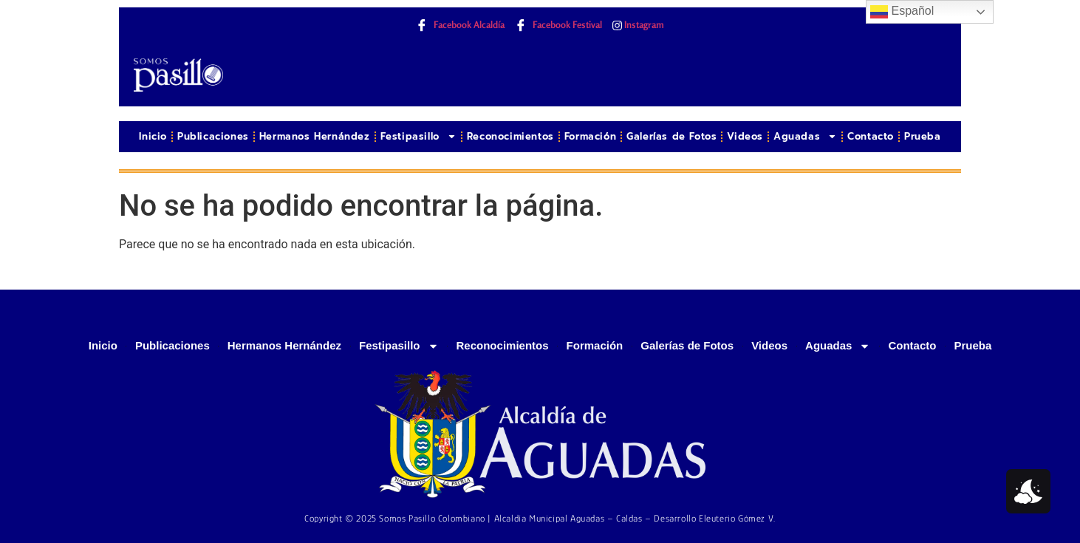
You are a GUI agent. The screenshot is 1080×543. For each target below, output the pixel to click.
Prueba (922, 136)
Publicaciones (213, 136)
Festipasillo (418, 136)
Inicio (153, 136)
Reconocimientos (510, 136)
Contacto (870, 136)
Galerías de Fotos (671, 136)
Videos (745, 136)
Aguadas (805, 136)
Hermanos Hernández (314, 136)
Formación (590, 136)
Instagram (638, 24)
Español (902, 12)
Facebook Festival (558, 25)
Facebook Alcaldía (460, 25)
